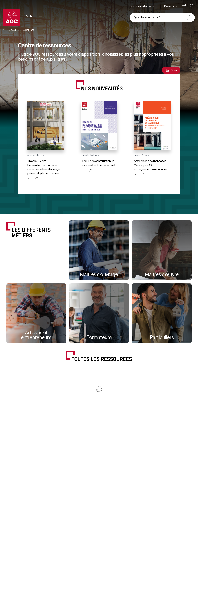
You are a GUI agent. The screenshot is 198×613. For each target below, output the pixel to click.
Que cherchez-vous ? (147, 17)
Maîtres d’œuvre (162, 274)
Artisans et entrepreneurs (36, 335)
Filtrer (171, 70)
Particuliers (162, 337)
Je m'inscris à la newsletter (144, 6)
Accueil (9, 30)
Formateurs (98, 337)
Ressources (28, 30)
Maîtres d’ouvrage (99, 274)
